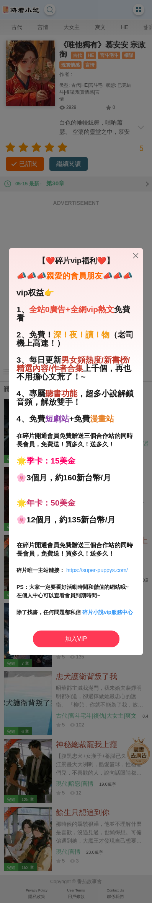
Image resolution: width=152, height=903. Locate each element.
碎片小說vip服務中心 (107, 612)
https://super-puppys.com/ (97, 570)
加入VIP (76, 639)
